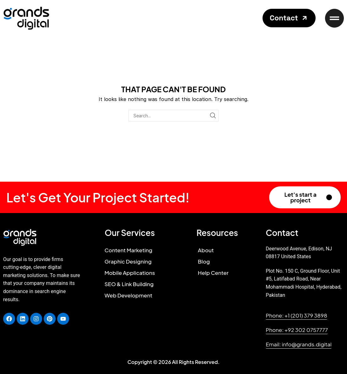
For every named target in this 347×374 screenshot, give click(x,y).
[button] (289, 18)
